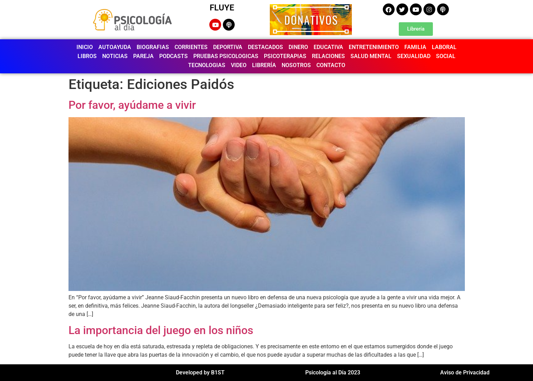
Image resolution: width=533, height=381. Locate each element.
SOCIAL (445, 56)
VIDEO (239, 65)
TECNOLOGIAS (206, 65)
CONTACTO (330, 65)
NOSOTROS (296, 65)
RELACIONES (328, 56)
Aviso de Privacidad (465, 372)
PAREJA (143, 56)
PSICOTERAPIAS (285, 56)
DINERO (298, 47)
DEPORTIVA (227, 47)
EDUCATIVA (328, 47)
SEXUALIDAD (413, 56)
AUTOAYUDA (114, 47)
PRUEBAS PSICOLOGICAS (225, 56)
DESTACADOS (265, 47)
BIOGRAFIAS (153, 47)
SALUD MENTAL (370, 56)
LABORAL (444, 47)
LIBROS (87, 56)
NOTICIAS (115, 56)
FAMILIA (415, 47)
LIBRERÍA (264, 65)
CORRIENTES (191, 47)
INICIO (84, 47)
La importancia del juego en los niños (160, 330)
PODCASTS (173, 56)
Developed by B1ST (200, 372)
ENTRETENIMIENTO (374, 47)
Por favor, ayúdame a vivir (132, 105)
